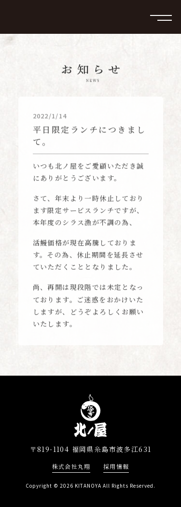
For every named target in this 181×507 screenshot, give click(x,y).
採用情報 (116, 466)
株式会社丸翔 (71, 466)
